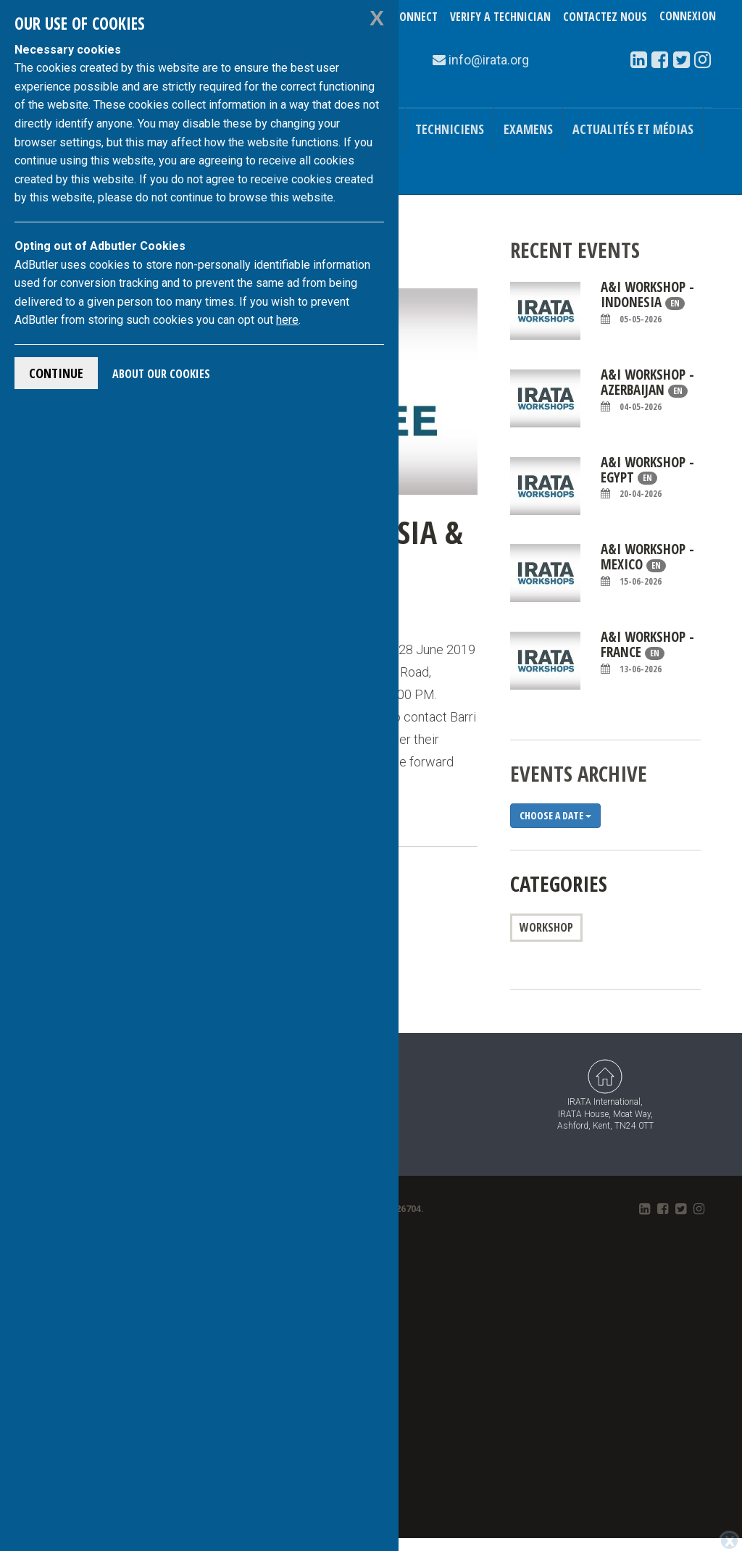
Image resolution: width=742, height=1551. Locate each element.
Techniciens (449, 129)
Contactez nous (605, 17)
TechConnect (404, 17)
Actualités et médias (632, 129)
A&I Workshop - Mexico (647, 565)
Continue (56, 373)
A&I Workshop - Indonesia (647, 302)
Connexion (687, 17)
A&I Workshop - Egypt (647, 478)
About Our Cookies (161, 374)
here (287, 320)
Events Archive (578, 773)
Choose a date (555, 815)
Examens (528, 129)
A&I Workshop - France (647, 652)
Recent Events (575, 249)
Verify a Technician (500, 17)
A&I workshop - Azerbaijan (647, 390)
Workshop (546, 927)
